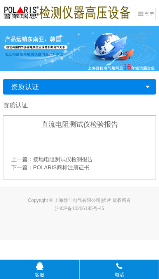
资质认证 (25, 87)
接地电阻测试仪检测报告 (63, 159)
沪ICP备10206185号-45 (79, 208)
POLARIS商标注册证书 (61, 167)
